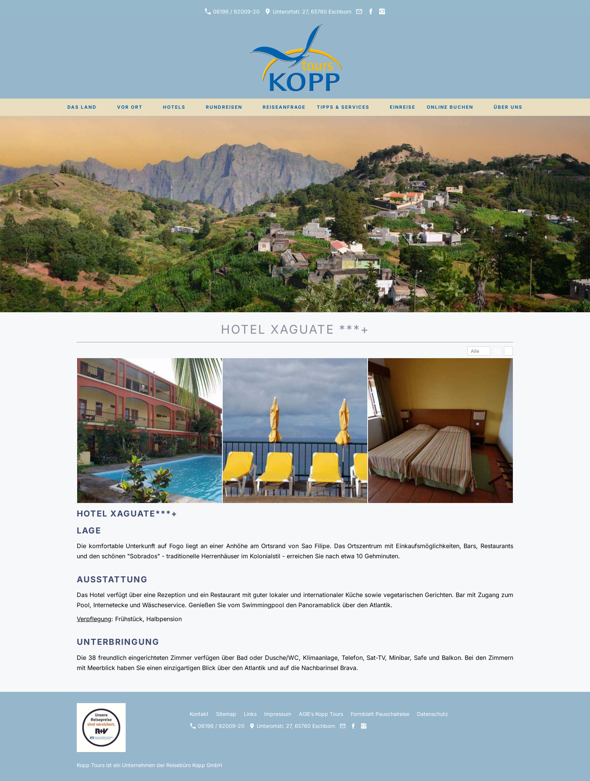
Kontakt (199, 714)
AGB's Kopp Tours (321, 714)
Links (250, 714)
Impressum (277, 714)
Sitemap (226, 714)
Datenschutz (432, 714)
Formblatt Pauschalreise (380, 714)
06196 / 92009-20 (232, 11)
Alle (475, 351)
